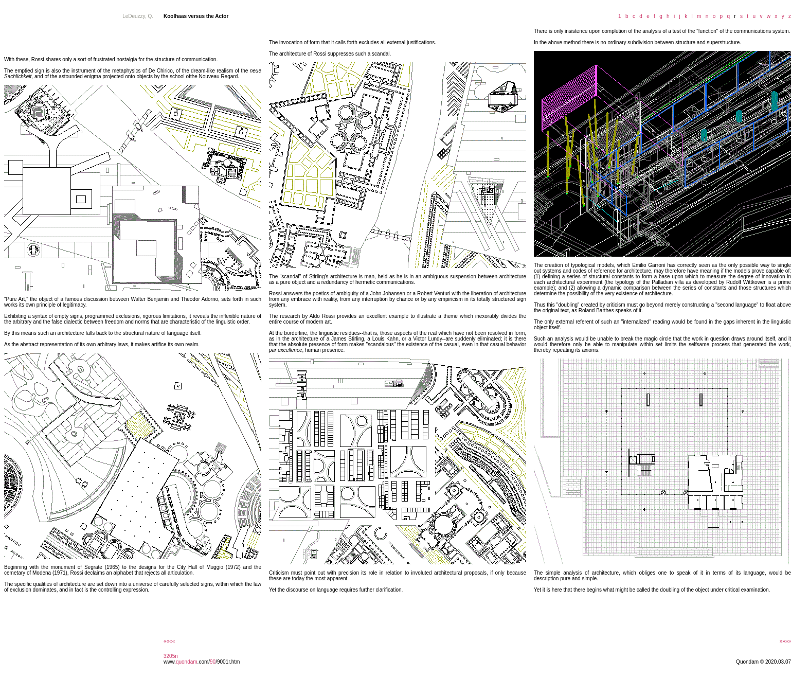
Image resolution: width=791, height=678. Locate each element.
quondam (186, 662)
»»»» (785, 641)
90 (212, 662)
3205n (171, 656)
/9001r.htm (227, 662)
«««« (169, 641)
